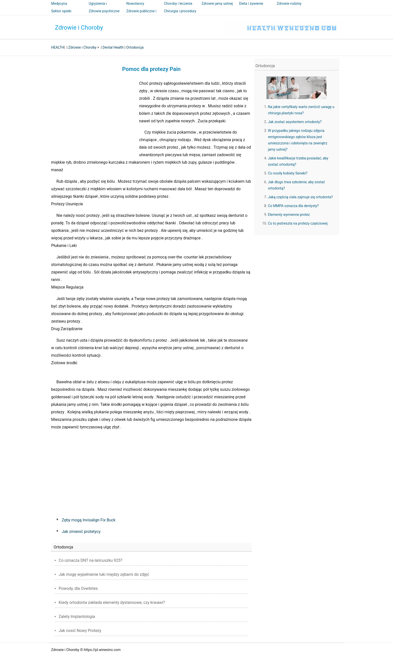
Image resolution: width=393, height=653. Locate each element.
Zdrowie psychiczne (104, 11)
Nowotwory (135, 4)
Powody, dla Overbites (78, 588)
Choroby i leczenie (178, 4)
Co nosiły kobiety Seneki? (287, 173)
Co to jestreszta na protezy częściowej (298, 223)
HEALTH (57, 47)
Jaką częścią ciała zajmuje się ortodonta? (300, 197)
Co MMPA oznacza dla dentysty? (293, 206)
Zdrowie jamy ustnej (217, 4)
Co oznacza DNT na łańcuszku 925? (90, 560)
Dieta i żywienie (251, 4)
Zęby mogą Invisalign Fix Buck (88, 520)
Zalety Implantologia (77, 616)
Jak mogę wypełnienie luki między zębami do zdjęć (104, 574)
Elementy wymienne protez (289, 215)
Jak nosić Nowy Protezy (80, 630)
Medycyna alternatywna (61, 7)
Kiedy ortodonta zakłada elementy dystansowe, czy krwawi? (112, 602)
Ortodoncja (135, 47)
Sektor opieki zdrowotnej (61, 14)
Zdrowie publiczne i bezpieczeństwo (141, 14)
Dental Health (113, 47)
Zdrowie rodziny (289, 4)
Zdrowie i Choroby (79, 27)
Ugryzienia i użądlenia (98, 7)
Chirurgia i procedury (180, 11)
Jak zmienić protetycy (81, 531)
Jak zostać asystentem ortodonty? (295, 122)
